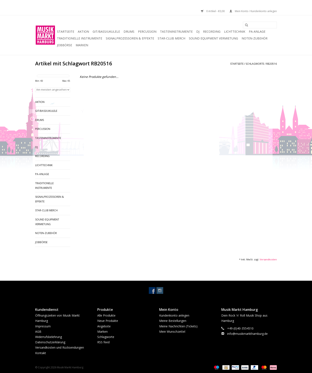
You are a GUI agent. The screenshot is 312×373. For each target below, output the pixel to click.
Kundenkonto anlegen (174, 315)
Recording (211, 31)
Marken (82, 45)
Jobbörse (64, 45)
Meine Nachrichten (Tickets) (178, 326)
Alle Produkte (106, 315)
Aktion (83, 31)
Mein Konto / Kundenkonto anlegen (253, 11)
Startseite (65, 31)
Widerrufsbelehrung (48, 337)
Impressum (43, 326)
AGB (38, 332)
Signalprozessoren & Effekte (130, 38)
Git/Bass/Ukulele (106, 31)
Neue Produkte (107, 321)
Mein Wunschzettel (172, 332)
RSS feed (103, 342)
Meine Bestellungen (172, 321)
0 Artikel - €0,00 (213, 11)
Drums (129, 31)
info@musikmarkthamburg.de (247, 334)
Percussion (147, 31)
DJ (197, 31)
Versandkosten (268, 259)
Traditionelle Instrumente (79, 38)
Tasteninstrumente (176, 31)
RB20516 (271, 64)
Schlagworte (255, 64)
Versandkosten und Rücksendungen (59, 347)
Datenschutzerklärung (50, 342)
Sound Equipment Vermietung (213, 38)
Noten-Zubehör (254, 38)
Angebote (104, 326)
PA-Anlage (257, 31)
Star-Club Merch (171, 38)
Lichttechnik (234, 31)
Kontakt (40, 353)
